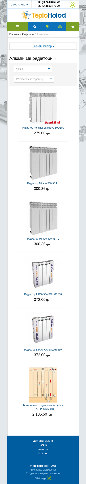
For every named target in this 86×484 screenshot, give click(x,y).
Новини (43, 445)
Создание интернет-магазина (43, 473)
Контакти (43, 449)
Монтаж (43, 453)
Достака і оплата (43, 440)
